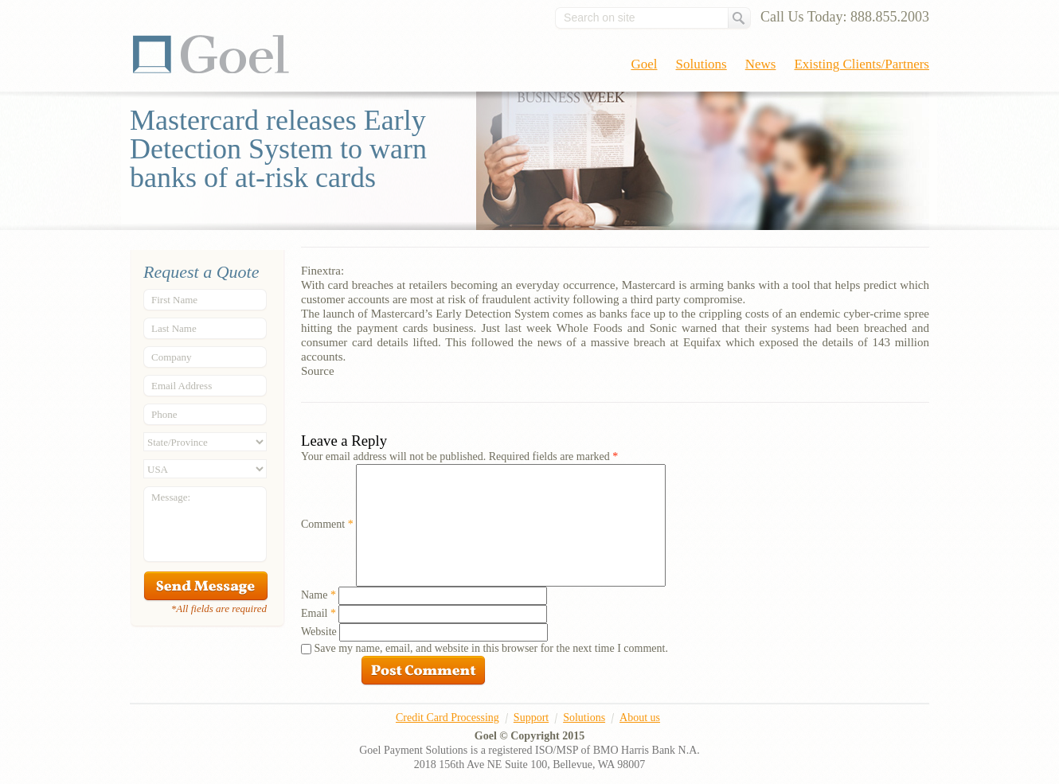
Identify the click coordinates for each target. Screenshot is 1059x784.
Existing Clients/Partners (861, 64)
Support (531, 718)
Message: (170, 497)
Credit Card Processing (447, 718)
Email (318, 613)
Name (318, 595)
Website (319, 632)
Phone (164, 414)
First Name (174, 300)
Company (171, 357)
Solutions (701, 64)
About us (639, 718)
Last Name (174, 328)
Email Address (181, 386)
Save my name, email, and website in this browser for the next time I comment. (491, 648)
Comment (327, 524)
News (760, 64)
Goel (211, 54)
